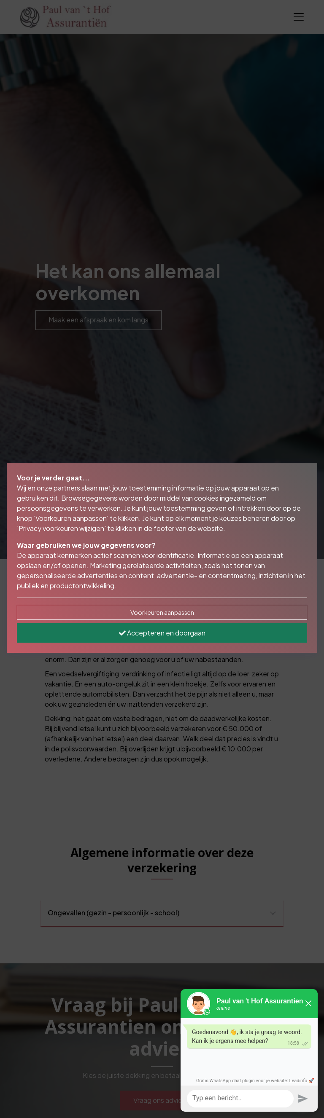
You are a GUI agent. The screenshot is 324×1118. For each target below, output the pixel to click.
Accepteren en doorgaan (162, 632)
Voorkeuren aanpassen (162, 612)
